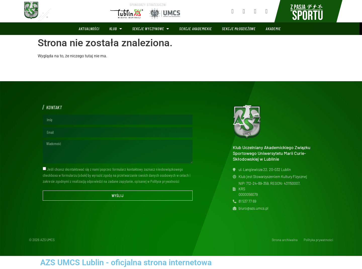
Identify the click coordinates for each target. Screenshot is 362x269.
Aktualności (89, 28)
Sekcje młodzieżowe (239, 28)
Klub (115, 28)
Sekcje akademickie (195, 28)
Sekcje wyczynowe (150, 28)
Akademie (273, 28)
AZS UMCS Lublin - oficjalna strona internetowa (126, 262)
